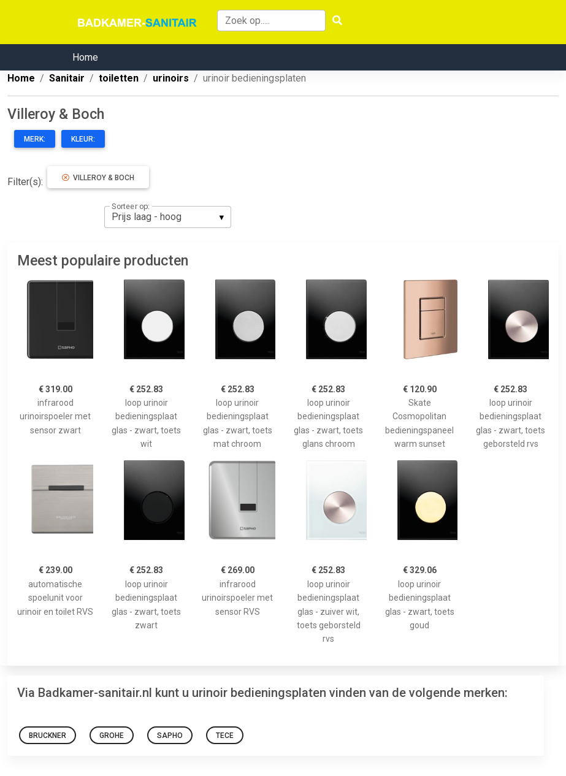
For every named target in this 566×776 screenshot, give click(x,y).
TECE (225, 735)
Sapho (170, 735)
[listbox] (167, 217)
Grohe (111, 735)
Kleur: (83, 139)
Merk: (34, 139)
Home (85, 57)
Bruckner (47, 735)
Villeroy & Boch (98, 177)
